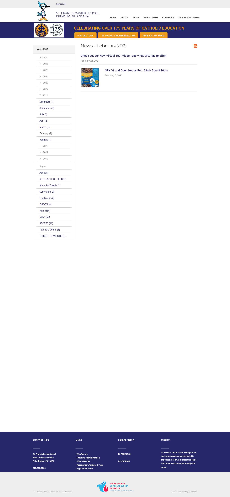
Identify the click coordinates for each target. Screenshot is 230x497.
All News (42, 49)
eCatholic (192, 491)
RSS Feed (195, 46)
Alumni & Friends (49, 185)
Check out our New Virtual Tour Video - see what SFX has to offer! (123, 56)
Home (44, 210)
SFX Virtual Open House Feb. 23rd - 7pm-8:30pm (136, 70)
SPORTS (46, 223)
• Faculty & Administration (88, 457)
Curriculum (46, 191)
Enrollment (46, 198)
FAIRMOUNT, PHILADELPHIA (72, 16)
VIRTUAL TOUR (85, 35)
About (44, 172)
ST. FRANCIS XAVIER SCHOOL (77, 13)
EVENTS (45, 204)
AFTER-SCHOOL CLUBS (53, 179)
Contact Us (60, 3)
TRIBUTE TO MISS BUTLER (55, 236)
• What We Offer (83, 461)
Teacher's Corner (49, 229)
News (44, 217)
